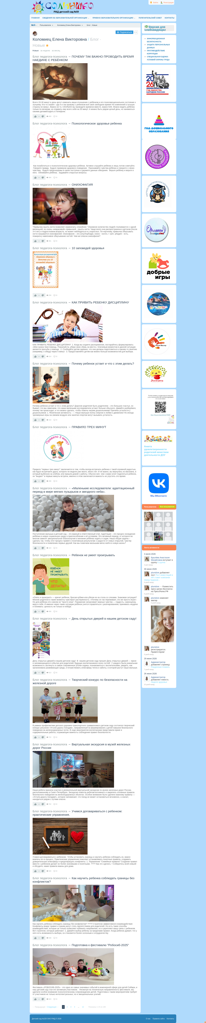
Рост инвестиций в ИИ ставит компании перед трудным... (158, 577)
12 (83, 1007)
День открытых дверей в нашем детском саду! (104, 618)
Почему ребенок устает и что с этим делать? (103, 363)
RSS (47, 45)
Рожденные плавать (160, 667)
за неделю (45, 50)
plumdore (155, 572)
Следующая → (53, 1007)
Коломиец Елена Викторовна (60, 39)
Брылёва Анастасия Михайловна (160, 558)
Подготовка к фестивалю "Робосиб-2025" (100, 945)
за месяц (56, 50)
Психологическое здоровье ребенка (97, 123)
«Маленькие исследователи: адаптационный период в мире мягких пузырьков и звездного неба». (83, 490)
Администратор (158, 662)
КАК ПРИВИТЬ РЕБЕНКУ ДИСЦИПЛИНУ (100, 302)
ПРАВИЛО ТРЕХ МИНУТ (89, 427)
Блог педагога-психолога (50, 56)
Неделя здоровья (159, 682)
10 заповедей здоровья (88, 248)
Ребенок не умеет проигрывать (93, 555)
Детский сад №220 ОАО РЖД (43, 1019)
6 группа (161, 562)
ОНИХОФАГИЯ (82, 184)
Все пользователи (167, 507)
